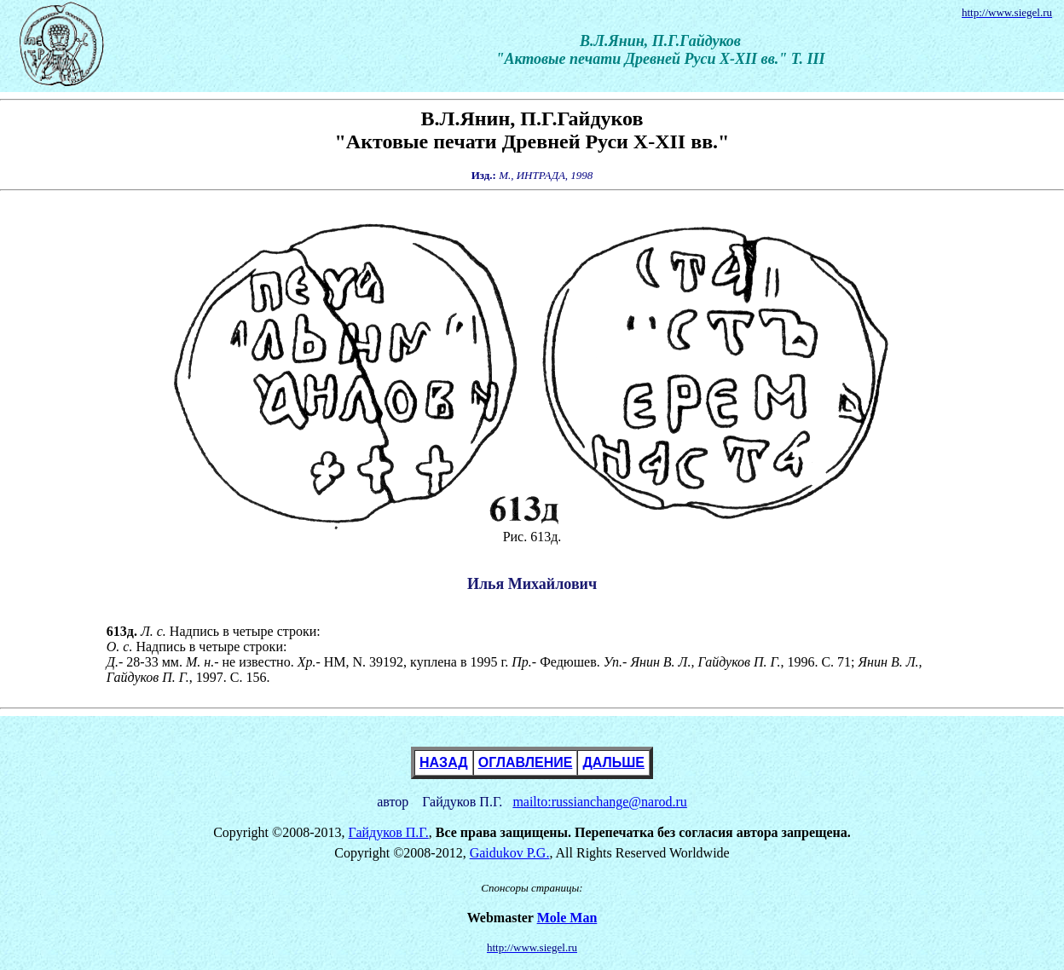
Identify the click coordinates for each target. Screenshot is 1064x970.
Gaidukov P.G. (510, 853)
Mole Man (567, 917)
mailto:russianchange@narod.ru (599, 801)
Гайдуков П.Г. (389, 832)
